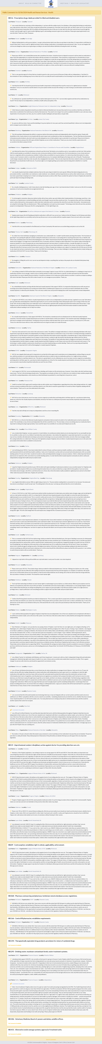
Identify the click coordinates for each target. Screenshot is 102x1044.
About (21, 3)
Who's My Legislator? (80, 3)
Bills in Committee (33, 3)
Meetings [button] (64, 3)
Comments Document (18, 710)
